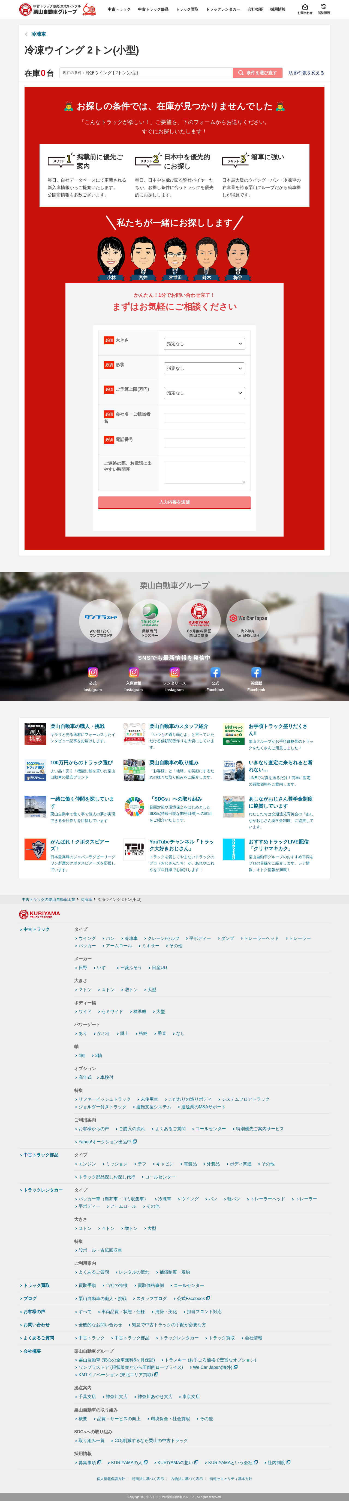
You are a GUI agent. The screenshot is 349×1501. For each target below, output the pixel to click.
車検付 (106, 1077)
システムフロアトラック (246, 1099)
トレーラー (300, 938)
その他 (175, 945)
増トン (131, 989)
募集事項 (87, 1462)
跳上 (124, 1033)
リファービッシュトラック (105, 1099)
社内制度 (276, 1462)
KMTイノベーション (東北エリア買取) (116, 1374)
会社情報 (253, 1338)
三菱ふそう (131, 967)
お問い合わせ (36, 1324)
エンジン (87, 1164)
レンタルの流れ (134, 1272)
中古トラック (36, 929)
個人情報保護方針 (111, 1479)
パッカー (87, 945)
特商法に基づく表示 (148, 1479)
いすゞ (103, 967)
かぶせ (103, 1033)
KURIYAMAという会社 (230, 1462)
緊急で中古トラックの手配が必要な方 (169, 1324)
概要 (83, 1418)
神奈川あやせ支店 (155, 1396)
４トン (108, 989)
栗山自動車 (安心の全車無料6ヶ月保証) (117, 1360)
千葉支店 (87, 1396)
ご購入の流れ (132, 1128)
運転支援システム (153, 1107)
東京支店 (191, 1396)
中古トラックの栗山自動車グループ (170, 1497)
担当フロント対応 (204, 1311)
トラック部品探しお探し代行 (107, 1177)
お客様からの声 (94, 1128)
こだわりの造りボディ (190, 1099)
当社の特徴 (117, 1285)
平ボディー (200, 938)
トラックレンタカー (43, 1190)
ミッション (117, 1164)
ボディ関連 (241, 1164)
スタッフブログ (151, 1298)
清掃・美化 (166, 1311)
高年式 (85, 1077)
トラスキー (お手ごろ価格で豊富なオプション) (210, 1360)
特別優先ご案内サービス (260, 1128)
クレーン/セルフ (163, 938)
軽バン (233, 1199)
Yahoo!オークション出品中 (105, 1141)
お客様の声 (34, 1311)
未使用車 (149, 1099)
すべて (85, 1311)
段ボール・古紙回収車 (100, 1250)
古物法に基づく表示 (187, 1479)
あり (83, 1033)
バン (110, 938)
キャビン (165, 1164)
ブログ (30, 1298)
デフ (142, 1164)
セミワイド (112, 1011)
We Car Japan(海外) (213, 1367)
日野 (83, 967)
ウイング (87, 938)
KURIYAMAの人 (126, 1462)
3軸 (98, 1055)
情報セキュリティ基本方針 (231, 1479)
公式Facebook (191, 1298)
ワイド (85, 1011)
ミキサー (151, 945)
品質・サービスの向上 (119, 1418)
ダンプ (227, 938)
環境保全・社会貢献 (170, 1418)
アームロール (119, 945)
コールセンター (210, 1128)
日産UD (159, 967)
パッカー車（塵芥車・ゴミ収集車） (113, 1199)
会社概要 (32, 1351)
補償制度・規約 (175, 1272)
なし (180, 1033)
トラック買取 (36, 1285)
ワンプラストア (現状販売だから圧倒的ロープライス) (131, 1367)
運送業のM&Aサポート (203, 1107)
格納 (143, 1033)
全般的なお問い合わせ (100, 1324)
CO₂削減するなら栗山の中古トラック (151, 1440)
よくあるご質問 (170, 1128)
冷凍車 (38, 34)
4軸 (82, 1055)
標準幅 (139, 1011)
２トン (85, 989)
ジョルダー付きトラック (103, 1107)
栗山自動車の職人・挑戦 (103, 1298)
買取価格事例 (151, 1285)
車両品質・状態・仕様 (123, 1311)
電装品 (190, 1164)
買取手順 (87, 1285)
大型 (152, 989)
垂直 (162, 1033)
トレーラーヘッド (261, 938)
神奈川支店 (117, 1396)
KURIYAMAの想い (175, 1462)
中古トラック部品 (40, 1155)
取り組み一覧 (92, 1440)
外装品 (213, 1164)
